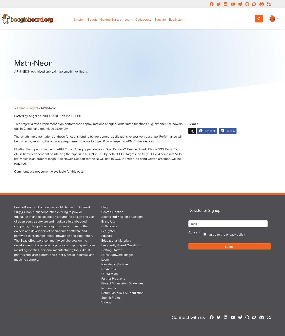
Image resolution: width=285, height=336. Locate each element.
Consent (195, 232)
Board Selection (112, 212)
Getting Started (110, 19)
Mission (79, 19)
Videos (106, 302)
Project (33, 108)
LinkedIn (228, 131)
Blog (104, 207)
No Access (108, 269)
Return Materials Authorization (122, 293)
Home (21, 108)
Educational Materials (116, 240)
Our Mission (109, 274)
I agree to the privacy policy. (226, 234)
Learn (128, 19)
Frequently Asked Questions (121, 245)
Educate (160, 19)
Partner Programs (113, 278)
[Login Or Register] (273, 18)
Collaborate (143, 19)
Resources (108, 288)
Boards (92, 19)
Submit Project (111, 297)
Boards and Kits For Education (122, 216)
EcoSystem (176, 19)
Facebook (207, 131)
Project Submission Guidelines (122, 283)
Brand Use (108, 221)
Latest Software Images (117, 254)
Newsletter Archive (114, 264)
